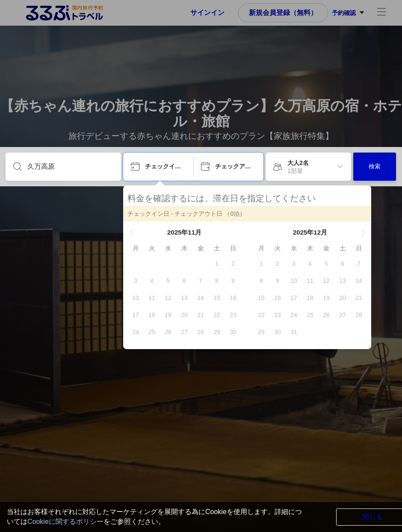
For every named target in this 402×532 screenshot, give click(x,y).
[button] (131, 232)
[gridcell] (217, 264)
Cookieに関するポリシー (65, 521)
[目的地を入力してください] (70, 166)
